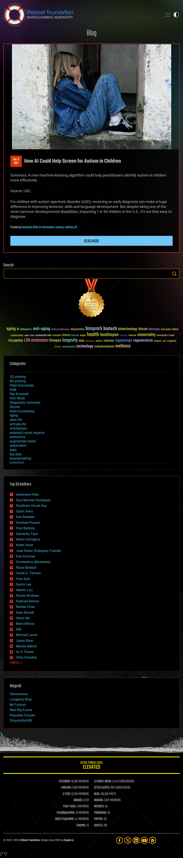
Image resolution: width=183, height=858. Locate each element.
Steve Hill (23, 618)
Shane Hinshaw (27, 596)
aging (14, 415)
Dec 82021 (16, 161)
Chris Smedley (26, 657)
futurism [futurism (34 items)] (75, 335)
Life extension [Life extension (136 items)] (36, 340)
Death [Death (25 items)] (32, 335)
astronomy (17, 437)
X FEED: (67, 794)
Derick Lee (23, 584)
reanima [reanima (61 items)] (109, 341)
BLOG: (97, 794)
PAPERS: (98, 819)
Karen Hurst (24, 545)
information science (52, 227)
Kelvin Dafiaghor (28, 539)
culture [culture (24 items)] (26, 335)
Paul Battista (25, 528)
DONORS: (78, 800)
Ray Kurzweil (19, 394)
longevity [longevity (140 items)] (70, 340)
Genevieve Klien (30, 227)
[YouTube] (144, 840)
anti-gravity (18, 424)
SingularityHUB (21, 720)
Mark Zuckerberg (22, 411)
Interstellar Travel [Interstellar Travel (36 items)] (165, 335)
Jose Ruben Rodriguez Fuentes (38, 551)
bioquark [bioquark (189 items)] (93, 329)
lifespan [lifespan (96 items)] (55, 340)
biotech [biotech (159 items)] (110, 329)
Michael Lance (26, 635)
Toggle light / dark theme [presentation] (176, 14)
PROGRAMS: (100, 813)
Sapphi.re (69, 840)
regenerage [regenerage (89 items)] (123, 340)
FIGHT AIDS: (69, 806)
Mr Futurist (18, 705)
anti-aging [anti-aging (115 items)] (41, 329)
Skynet (15, 407)
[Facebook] (119, 840)
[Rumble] (152, 840)
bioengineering (20, 458)
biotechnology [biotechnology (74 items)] (127, 329)
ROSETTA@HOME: (64, 819)
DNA (13, 390)
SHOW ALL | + (16, 663)
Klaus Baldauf (26, 567)
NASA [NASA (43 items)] (81, 341)
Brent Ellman (25, 624)
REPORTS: (99, 806)
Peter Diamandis (22, 385)
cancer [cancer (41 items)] (174, 329)
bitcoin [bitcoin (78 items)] (143, 329)
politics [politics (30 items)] (99, 341)
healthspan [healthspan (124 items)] (109, 335)
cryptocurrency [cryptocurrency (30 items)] (17, 335)
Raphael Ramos (27, 601)
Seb (19, 629)
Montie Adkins (26, 646)
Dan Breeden (25, 517)
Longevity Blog (20, 699)
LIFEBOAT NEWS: (103, 781)
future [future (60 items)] (66, 335)
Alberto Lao (24, 590)
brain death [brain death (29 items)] (165, 329)
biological (17, 463)
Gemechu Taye (27, 534)
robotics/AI (71, 227)
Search (174, 274)
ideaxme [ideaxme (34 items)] (132, 335)
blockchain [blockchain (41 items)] (154, 329)
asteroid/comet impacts (27, 433)
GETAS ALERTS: (102, 787)
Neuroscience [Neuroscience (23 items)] (90, 341)
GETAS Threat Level (91, 766)
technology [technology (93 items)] (84, 346)
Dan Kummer (25, 556)
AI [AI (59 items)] (18, 329)
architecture (18, 428)
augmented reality (23, 441)
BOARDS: (98, 800)
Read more (91, 241)
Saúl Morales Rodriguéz (33, 500)
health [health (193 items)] (93, 335)
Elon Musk (17, 398)
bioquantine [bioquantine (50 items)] (77, 329)
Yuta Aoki (23, 579)
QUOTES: (98, 825)
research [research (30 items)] (157, 341)
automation (18, 445)
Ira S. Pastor (25, 652)
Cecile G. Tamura (28, 573)
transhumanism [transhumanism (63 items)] (104, 346)
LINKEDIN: (66, 787)
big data (16, 454)
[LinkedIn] (136, 840)
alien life (16, 420)
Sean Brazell (25, 613)
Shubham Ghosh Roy (31, 506)
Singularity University (25, 403)
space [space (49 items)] (57, 346)
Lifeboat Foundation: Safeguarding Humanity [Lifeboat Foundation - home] (81, 14)
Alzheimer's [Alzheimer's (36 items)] (26, 329)
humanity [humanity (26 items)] (123, 335)
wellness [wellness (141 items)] (122, 346)
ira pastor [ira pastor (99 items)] (15, 340)
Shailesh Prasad (28, 523)
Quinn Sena (24, 511)
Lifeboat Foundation (29, 840)
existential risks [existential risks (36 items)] (43, 335)
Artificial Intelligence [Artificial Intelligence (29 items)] (60, 329)
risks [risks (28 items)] (164, 341)
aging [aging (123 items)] (11, 329)
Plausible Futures (22, 715)
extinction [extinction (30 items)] (57, 335)
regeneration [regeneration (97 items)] (143, 340)
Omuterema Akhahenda (33, 562)
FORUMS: (81, 825)
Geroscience (19, 694)
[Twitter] (127, 840)
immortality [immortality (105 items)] (146, 334)
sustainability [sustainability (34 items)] (68, 347)
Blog (92, 33)
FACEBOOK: (65, 781)
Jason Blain (24, 641)
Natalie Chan (25, 607)
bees (13, 450)
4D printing (18, 381)
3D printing (18, 377)
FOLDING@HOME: (66, 813)
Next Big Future (21, 710)
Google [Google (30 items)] (83, 335)
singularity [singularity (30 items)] (171, 341)
